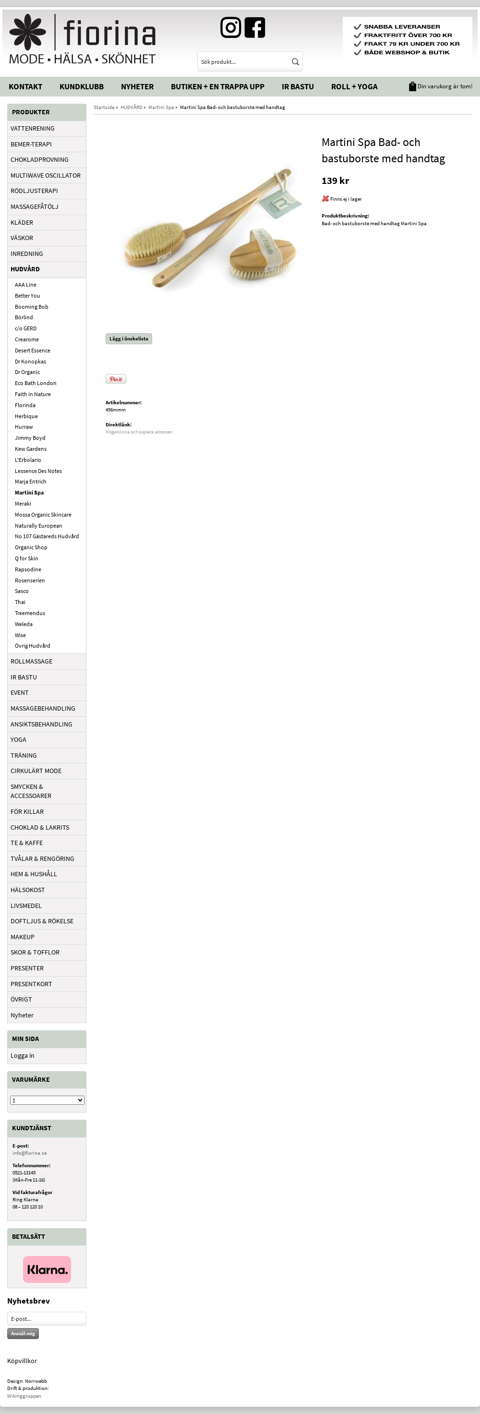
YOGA (18, 739)
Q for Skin (26, 558)
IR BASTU (24, 677)
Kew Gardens (31, 448)
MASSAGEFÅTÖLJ (35, 206)
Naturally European (38, 525)
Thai (20, 601)
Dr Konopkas (30, 361)
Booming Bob (31, 306)
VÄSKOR (22, 237)
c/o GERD (25, 328)
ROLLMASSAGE (31, 661)
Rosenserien (30, 580)
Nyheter (137, 86)
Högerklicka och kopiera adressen (139, 432)
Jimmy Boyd (30, 437)
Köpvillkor (22, 1360)
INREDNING (27, 253)
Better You (27, 295)
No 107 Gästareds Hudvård (47, 536)
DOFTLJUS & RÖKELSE (42, 921)
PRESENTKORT (31, 983)
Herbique (26, 416)
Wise (20, 635)
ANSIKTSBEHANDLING (41, 724)
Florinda (25, 405)
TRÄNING (24, 755)
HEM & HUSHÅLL (34, 874)
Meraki (23, 503)
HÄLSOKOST (28, 889)
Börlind (24, 317)
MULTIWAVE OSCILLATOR (46, 175)
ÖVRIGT (21, 999)
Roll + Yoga (354, 86)
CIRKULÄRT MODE (36, 770)
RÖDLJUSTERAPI (34, 190)
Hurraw (24, 426)
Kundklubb (82, 86)
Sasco (22, 590)
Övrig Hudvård (32, 645)
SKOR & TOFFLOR (35, 952)
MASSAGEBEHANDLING (43, 708)
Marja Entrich (31, 481)
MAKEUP (23, 936)
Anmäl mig (23, 1333)
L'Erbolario (28, 459)
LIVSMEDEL (26, 905)
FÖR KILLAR (27, 811)
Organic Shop (31, 547)
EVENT (20, 692)
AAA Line (25, 284)
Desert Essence (32, 350)
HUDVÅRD (25, 269)
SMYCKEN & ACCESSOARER (31, 791)
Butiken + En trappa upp (217, 86)
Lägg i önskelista (128, 338)
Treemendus (30, 612)
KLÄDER (22, 222)
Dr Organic (27, 371)
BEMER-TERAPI (31, 144)
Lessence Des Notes (38, 470)
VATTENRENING (33, 128)
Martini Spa (29, 492)
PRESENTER (27, 968)
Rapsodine (28, 569)
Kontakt (25, 86)
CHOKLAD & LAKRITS (40, 827)
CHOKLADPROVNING (40, 159)
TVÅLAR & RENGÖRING (42, 858)
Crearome (27, 339)
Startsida (104, 107)
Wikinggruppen (24, 1395)
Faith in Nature (33, 394)
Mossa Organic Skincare (43, 514)
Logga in (23, 1055)
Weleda (24, 624)
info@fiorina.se (29, 1152)
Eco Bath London (36, 383)
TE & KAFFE (27, 842)
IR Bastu (298, 86)
